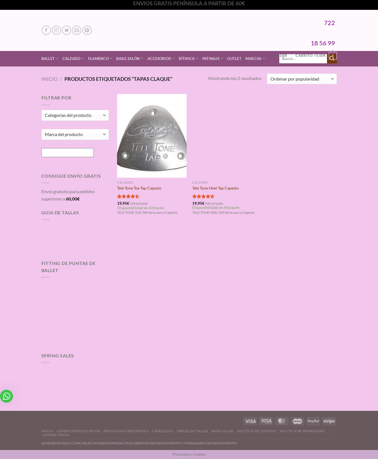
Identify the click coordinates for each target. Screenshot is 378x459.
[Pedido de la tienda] (302, 78)
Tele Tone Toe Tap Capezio (139, 188)
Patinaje (212, 58)
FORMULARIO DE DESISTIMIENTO (210, 443)
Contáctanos (56, 435)
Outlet (234, 58)
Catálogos (162, 431)
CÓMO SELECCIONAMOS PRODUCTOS (101, 443)
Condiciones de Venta (78, 431)
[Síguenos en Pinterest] (87, 30)
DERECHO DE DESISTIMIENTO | (159, 443)
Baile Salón (129, 58)
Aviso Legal (222, 431)
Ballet (50, 58)
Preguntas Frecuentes (126, 431)
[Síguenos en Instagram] (56, 30)
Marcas (255, 58)
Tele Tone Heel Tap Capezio (215, 188)
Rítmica (188, 58)
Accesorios (161, 58)
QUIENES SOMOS (55, 443)
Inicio (49, 79)
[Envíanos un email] (76, 30)
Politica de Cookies (256, 431)
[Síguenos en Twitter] (66, 30)
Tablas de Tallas (192, 431)
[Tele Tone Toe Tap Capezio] (152, 135)
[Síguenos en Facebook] (46, 30)
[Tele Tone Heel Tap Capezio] (227, 135)
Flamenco (100, 58)
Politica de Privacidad (302, 431)
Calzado (73, 58)
